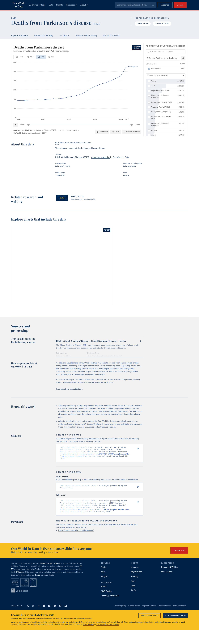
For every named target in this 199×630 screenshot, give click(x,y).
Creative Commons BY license (80, 424)
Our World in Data (18, 5)
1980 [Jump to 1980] (22, 125)
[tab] (19, 57)
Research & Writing (43, 35)
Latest (103, 590)
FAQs (37, 579)
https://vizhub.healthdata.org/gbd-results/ (76, 534)
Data (51, 5)
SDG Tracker (106, 595)
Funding (134, 580)
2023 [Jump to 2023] (138, 125)
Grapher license (164, 610)
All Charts (64, 35)
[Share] (115, 132)
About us (135, 571)
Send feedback (179, 610)
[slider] (28, 125)
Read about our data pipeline (69, 389)
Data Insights (166, 576)
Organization (136, 576)
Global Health (142, 24)
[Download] (102, 132)
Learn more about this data (68, 130)
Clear (182, 64)
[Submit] (153, 5)
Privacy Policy (88, 624)
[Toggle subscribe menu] (164, 5)
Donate (180, 5)
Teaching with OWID (110, 600)
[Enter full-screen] (131, 132)
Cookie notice (134, 610)
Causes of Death (162, 24)
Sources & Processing (86, 35)
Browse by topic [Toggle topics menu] (37, 5)
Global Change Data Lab (50, 567)
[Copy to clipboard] (135, 449)
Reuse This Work (111, 35)
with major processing (100, 157)
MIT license (19, 576)
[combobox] (135, 5)
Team (133, 585)
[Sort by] (163, 58)
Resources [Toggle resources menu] (71, 5)
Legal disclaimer (149, 610)
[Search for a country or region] (165, 51)
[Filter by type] (165, 75)
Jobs (133, 590)
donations (48, 619)
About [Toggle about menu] (84, 5)
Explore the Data (19, 35)
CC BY (44, 133)
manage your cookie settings (107, 624)
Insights (59, 5)
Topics (103, 571)
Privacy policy (120, 610)
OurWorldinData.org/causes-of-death (26, 133)
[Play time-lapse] (15, 125)
